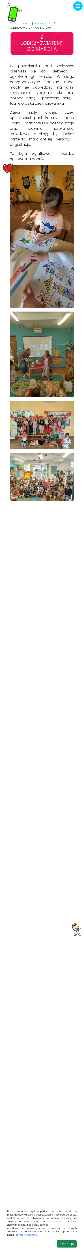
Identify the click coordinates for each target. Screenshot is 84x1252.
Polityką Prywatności (26, 1235)
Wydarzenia (42, 23)
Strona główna (20, 23)
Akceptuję (67, 1244)
